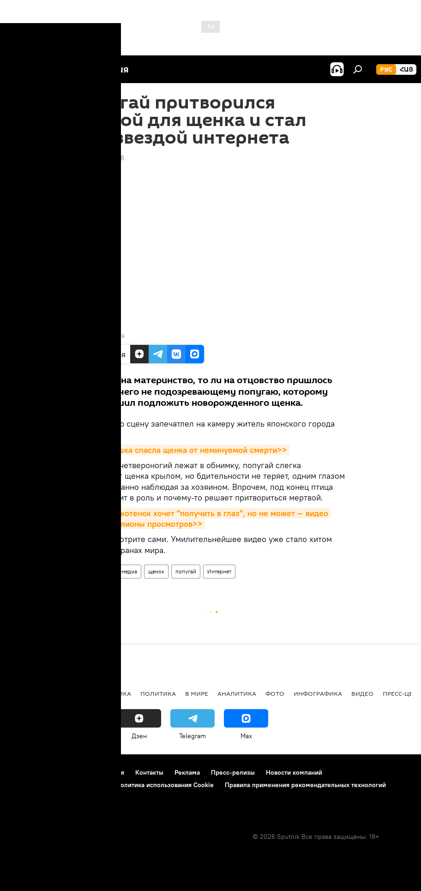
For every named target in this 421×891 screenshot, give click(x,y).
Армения (65, 693)
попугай (185, 571)
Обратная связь (33, 797)
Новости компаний (294, 772)
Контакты (149, 772)
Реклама (187, 772)
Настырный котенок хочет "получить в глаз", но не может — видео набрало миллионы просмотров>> (201, 518)
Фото (274, 693)
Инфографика (318, 693)
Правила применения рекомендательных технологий (305, 785)
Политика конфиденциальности (57, 785)
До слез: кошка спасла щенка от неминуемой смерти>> (180, 450)
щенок (156, 571)
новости (25, 693)
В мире (196, 693)
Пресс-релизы (233, 772)
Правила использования (88, 772)
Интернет (219, 571)
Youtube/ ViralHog (101, 334)
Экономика (110, 693)
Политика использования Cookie (165, 785)
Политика (158, 693)
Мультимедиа (120, 571)
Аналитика (236, 693)
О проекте (25, 772)
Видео (84, 571)
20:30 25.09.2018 (98, 158)
